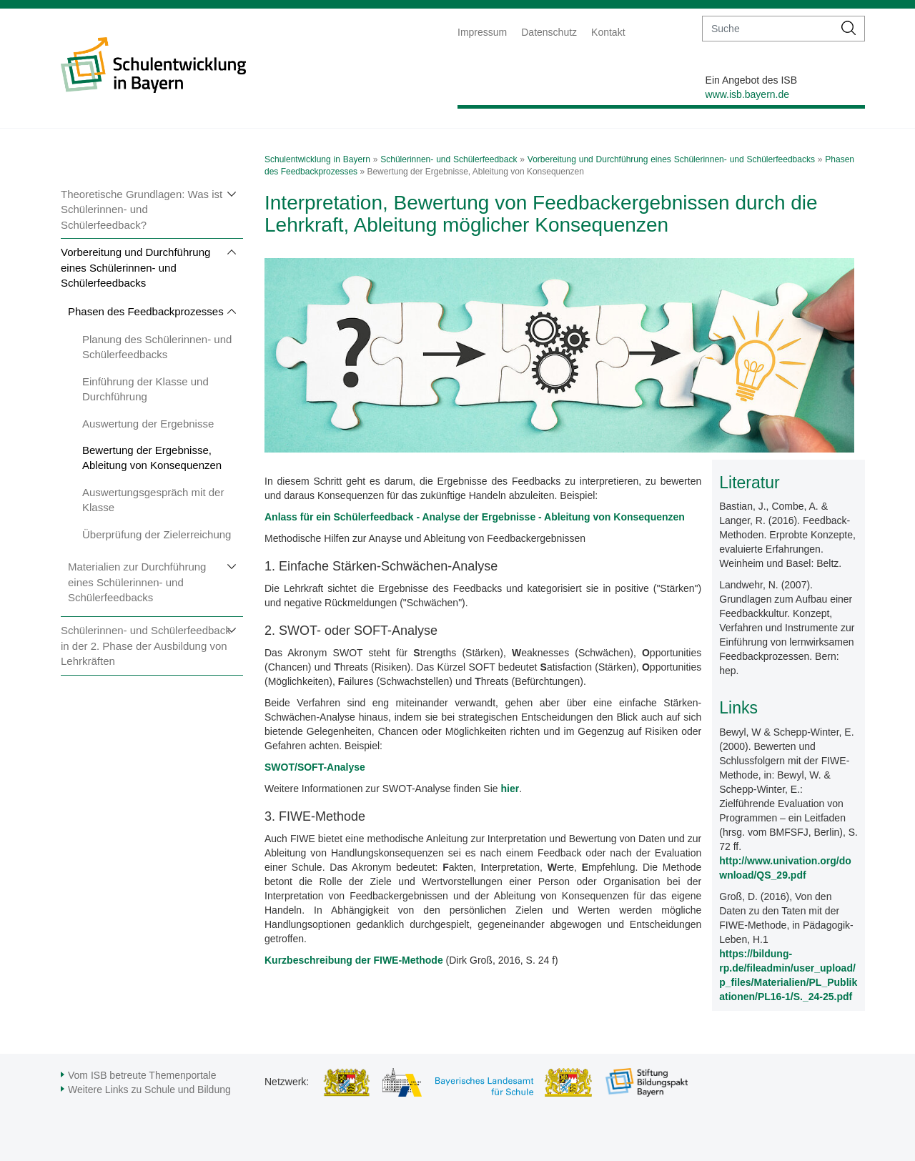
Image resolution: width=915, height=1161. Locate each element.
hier (509, 788)
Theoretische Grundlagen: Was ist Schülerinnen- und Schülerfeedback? (141, 209)
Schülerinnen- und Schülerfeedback (448, 159)
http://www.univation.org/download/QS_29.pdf (785, 868)
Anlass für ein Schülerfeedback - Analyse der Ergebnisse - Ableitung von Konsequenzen (474, 517)
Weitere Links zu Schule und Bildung (149, 1089)
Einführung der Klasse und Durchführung (145, 388)
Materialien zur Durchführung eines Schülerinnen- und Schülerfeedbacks (137, 581)
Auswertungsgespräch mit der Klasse (153, 499)
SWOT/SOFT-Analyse (314, 767)
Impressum (482, 32)
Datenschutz (549, 32)
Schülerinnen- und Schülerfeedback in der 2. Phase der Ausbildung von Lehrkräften (146, 645)
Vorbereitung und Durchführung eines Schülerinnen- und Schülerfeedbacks (135, 267)
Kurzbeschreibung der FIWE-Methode (353, 960)
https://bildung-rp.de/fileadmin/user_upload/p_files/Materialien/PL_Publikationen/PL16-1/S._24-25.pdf (788, 975)
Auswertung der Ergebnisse (148, 424)
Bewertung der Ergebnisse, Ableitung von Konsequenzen (152, 457)
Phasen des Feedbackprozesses (146, 311)
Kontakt (608, 32)
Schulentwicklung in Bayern (317, 159)
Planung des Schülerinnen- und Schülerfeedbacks (157, 346)
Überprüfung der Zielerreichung (156, 534)
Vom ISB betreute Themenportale (142, 1075)
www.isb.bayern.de (748, 94)
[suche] (768, 28)
